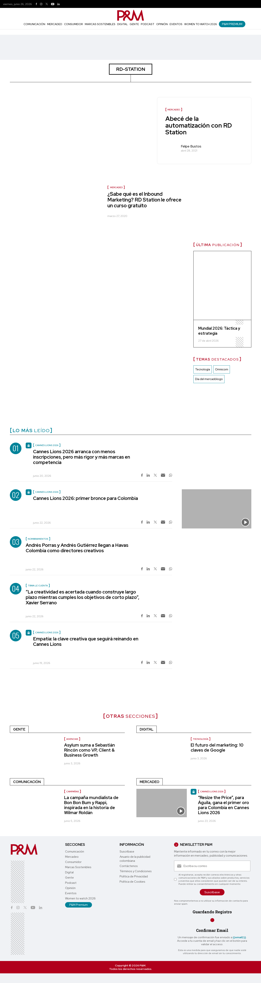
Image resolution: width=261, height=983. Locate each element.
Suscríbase (127, 851)
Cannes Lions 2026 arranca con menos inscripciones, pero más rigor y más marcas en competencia (81, 457)
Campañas (72, 791)
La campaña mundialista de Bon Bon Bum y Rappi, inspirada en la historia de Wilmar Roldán (91, 805)
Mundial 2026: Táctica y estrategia (219, 331)
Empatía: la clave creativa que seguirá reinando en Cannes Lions (85, 641)
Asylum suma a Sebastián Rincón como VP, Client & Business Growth (89, 750)
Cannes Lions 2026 (211, 791)
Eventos (176, 24)
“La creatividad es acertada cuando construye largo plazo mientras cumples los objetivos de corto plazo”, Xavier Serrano (82, 597)
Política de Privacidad (134, 876)
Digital (122, 24)
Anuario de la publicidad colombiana (135, 859)
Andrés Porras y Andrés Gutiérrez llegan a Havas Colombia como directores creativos (77, 548)
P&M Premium (232, 24)
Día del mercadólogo (209, 379)
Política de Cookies (132, 882)
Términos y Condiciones (136, 871)
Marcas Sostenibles (100, 24)
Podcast (147, 24)
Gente (134, 24)
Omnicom (221, 369)
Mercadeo (54, 24)
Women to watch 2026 (200, 24)
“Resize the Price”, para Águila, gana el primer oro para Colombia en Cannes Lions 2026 (223, 805)
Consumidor (73, 24)
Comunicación (34, 24)
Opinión (162, 24)
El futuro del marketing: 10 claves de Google (217, 747)
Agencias (72, 739)
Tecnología (202, 369)
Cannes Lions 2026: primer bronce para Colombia (85, 498)
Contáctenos (129, 866)
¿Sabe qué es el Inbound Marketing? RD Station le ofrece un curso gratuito (144, 200)
